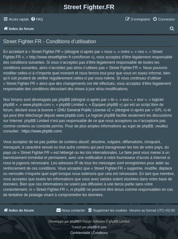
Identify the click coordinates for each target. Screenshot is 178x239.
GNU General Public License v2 (84, 110)
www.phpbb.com (70, 115)
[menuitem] (37, 19)
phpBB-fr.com (97, 227)
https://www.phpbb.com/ (42, 131)
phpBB (74, 221)
